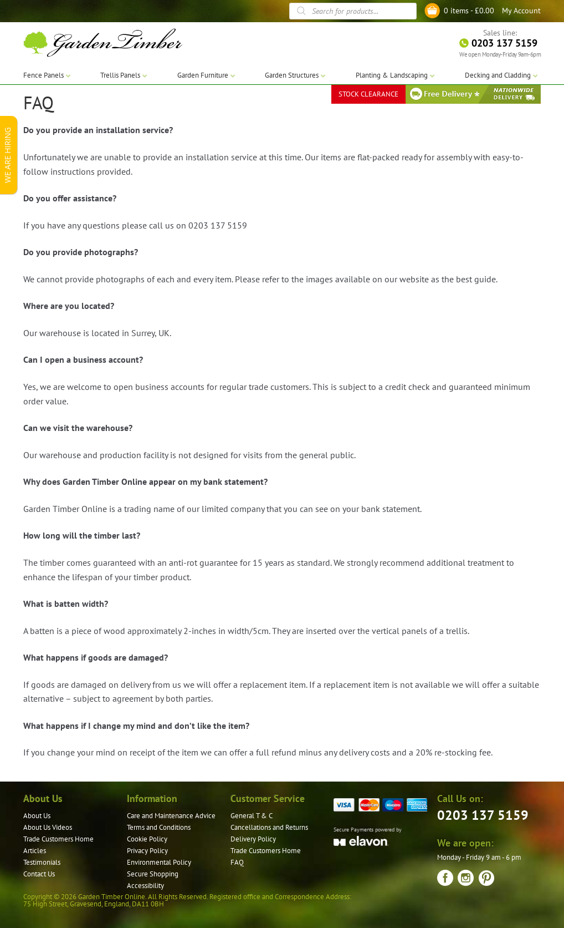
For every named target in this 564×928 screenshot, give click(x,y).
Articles (34, 850)
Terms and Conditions (159, 827)
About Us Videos (47, 827)
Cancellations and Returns (269, 827)
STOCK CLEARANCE (368, 94)
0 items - (469, 11)
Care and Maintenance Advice (171, 815)
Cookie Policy (147, 839)
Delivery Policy (253, 839)
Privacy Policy (147, 850)
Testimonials (41, 862)
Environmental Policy (159, 862)
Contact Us (39, 874)
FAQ (237, 862)
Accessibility (145, 885)
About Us (36, 815)
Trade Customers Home (58, 839)
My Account (521, 11)
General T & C (251, 815)
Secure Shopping (152, 874)
